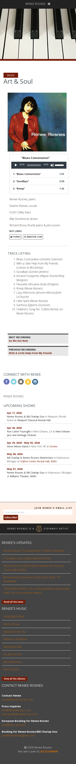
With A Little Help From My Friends (30, 351)
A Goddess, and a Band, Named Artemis (27, 558)
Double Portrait (12, 654)
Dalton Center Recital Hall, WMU (38, 461)
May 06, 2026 (15, 454)
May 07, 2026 (15, 469)
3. (19, 188)
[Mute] (52, 165)
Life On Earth (11, 669)
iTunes (15, 236)
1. (27, 174)
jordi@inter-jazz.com (14, 725)
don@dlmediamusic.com (16, 710)
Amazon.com (33, 236)
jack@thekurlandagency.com (18, 735)
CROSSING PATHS (13, 616)
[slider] (34, 165)
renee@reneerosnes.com (17, 699)
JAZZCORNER (48, 751)
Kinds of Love (11, 624)
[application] (38, 165)
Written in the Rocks (15, 639)
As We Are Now (20, 339)
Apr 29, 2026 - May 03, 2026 (23, 442)
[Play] (16, 165)
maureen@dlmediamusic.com (19, 714)
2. (21, 181)
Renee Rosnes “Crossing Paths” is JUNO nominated (33, 550)
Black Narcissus (12, 662)
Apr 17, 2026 (14, 413)
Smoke (53, 446)
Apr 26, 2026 (14, 427)
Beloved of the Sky (14, 631)
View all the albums (14, 678)
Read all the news (13, 601)
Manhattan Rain (12, 646)
